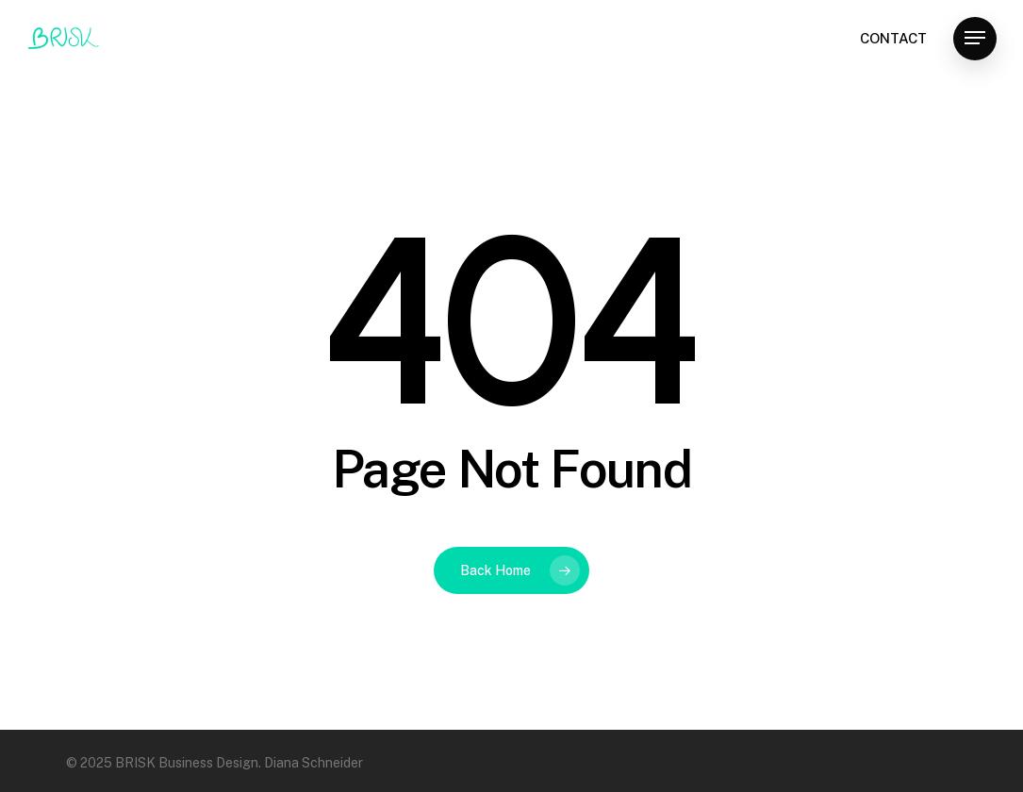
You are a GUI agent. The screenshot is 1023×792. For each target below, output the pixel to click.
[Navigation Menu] (975, 38)
